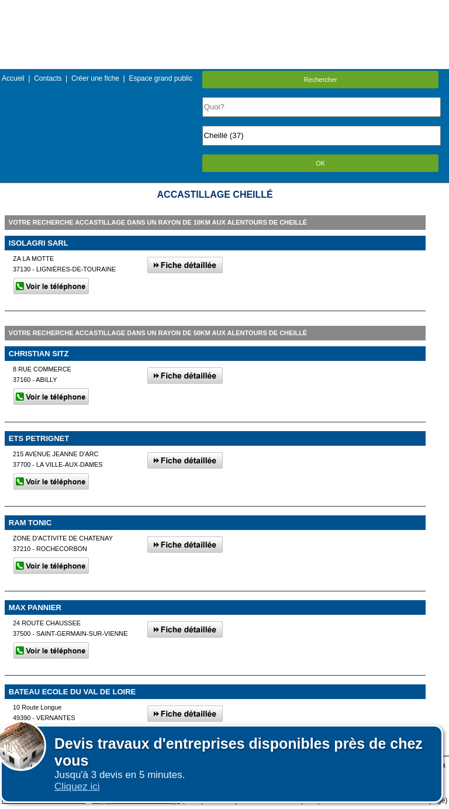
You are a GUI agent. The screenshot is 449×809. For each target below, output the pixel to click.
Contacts (47, 78)
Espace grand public (160, 78)
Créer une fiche (95, 78)
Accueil (13, 78)
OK (320, 163)
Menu (224, 8)
